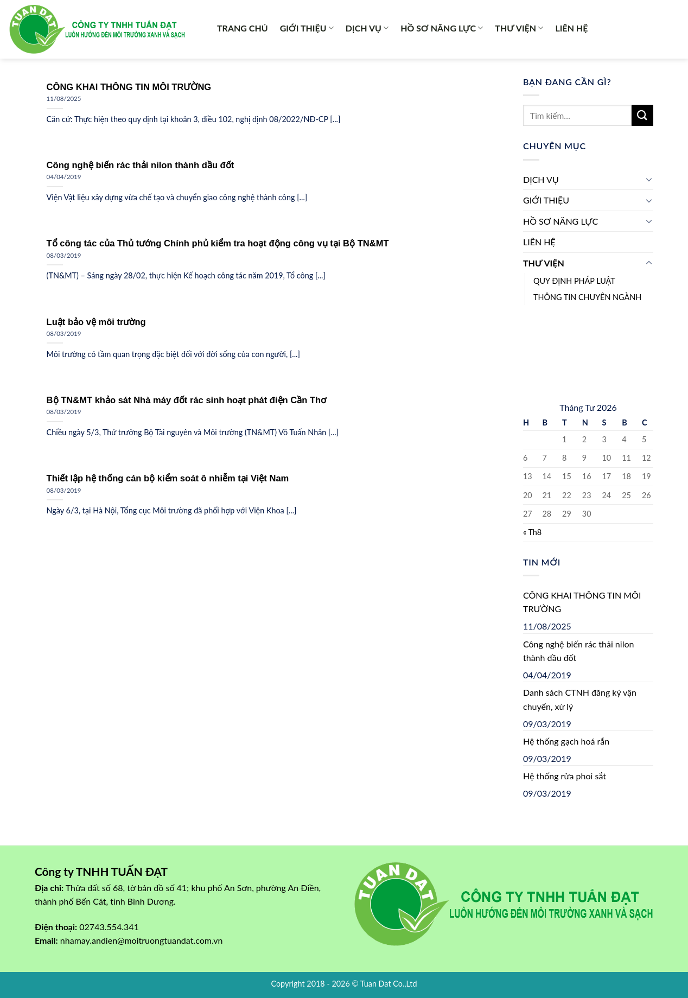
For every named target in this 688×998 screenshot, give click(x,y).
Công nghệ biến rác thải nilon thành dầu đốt (578, 651)
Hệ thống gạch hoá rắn (566, 741)
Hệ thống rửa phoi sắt (564, 776)
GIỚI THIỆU (307, 28)
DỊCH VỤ (367, 28)
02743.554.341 (109, 926)
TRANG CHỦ (242, 28)
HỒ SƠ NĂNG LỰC (441, 28)
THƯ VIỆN (519, 28)
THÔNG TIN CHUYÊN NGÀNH (587, 297)
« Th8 (532, 532)
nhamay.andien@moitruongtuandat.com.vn (141, 940)
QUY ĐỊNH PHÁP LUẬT (574, 280)
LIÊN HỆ (571, 28)
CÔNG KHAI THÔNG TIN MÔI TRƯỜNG (582, 602)
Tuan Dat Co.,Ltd (388, 983)
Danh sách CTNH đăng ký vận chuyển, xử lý (579, 699)
